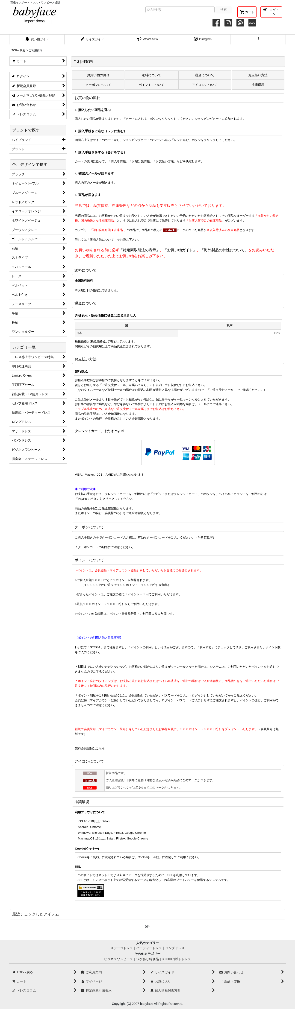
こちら (100, 748)
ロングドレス (175, 948)
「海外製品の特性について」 (224, 250)
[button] (258, 40)
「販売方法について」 (102, 239)
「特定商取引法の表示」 (139, 250)
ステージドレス (121, 948)
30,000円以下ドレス (176, 959)
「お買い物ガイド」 (180, 250)
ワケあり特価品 (147, 959)
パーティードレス (149, 948)
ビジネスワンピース (118, 959)
